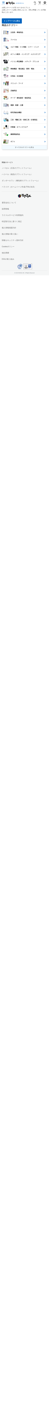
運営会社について (9, 203)
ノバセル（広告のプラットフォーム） (17, 168)
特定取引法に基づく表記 (12, 221)
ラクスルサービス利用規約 (12, 215)
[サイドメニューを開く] (3, 3)
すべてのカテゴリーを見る (24, 147)
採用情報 (5, 209)
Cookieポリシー (8, 246)
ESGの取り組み (8, 259)
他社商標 (5, 253)
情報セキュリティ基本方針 (12, 240)
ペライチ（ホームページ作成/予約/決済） (19, 187)
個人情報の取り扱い (10, 234)
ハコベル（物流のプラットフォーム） (17, 174)
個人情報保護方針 (9, 228)
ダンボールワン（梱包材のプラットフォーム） (21, 181)
